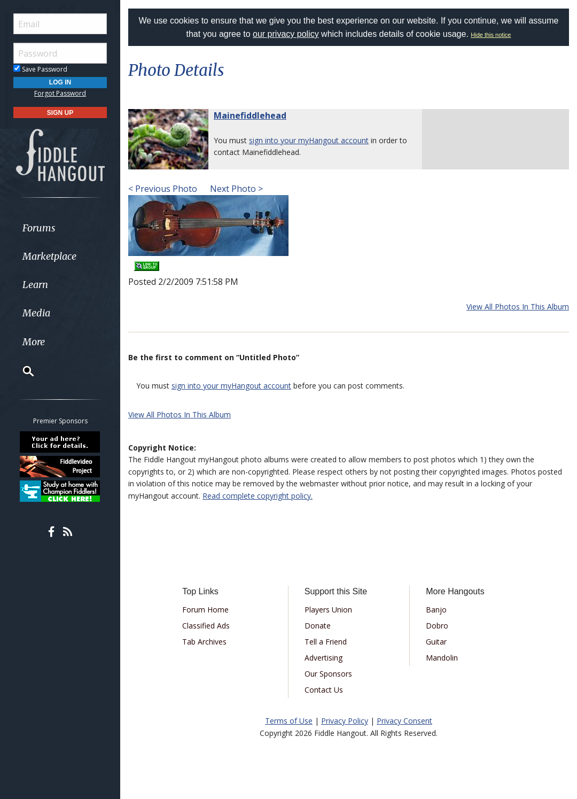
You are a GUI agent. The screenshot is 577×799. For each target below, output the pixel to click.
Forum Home (205, 609)
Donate (318, 625)
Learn (35, 284)
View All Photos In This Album (517, 306)
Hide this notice (491, 35)
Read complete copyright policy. (257, 496)
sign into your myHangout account (309, 140)
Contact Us (324, 690)
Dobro (437, 625)
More (33, 342)
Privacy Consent (404, 721)
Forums (39, 228)
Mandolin (442, 658)
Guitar (436, 642)
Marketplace (49, 256)
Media (36, 313)
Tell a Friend (326, 642)
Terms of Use (289, 721)
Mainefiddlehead (250, 115)
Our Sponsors (328, 674)
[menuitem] (60, 228)
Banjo (436, 609)
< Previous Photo (162, 189)
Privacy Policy (344, 721)
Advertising (323, 658)
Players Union (328, 609)
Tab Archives (204, 642)
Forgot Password (60, 93)
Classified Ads (206, 625)
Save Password (40, 69)
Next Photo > (235, 189)
